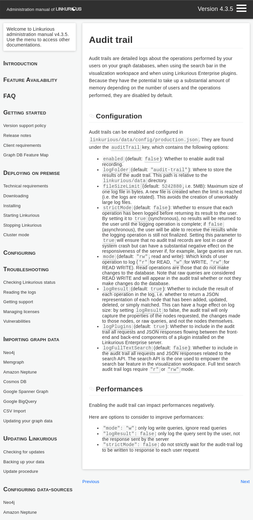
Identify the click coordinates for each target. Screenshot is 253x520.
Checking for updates (25, 451)
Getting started (24, 112)
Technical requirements (27, 185)
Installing (12, 205)
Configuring (19, 252)
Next (245, 493)
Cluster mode (17, 234)
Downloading (17, 195)
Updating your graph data (30, 420)
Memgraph (14, 362)
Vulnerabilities (18, 321)
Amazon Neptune (21, 371)
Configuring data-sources (38, 489)
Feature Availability (30, 80)
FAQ (9, 96)
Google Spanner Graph (27, 391)
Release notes (18, 135)
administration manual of (46, 9)
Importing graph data (31, 339)
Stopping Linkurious (24, 225)
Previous (91, 493)
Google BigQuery (21, 401)
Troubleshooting (26, 269)
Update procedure (22, 471)
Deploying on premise (31, 173)
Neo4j (9, 352)
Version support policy (26, 125)
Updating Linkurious (30, 438)
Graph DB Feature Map (28, 154)
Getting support (19, 301)
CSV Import (15, 410)
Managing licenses (23, 311)
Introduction (20, 63)
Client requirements (23, 145)
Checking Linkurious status (31, 282)
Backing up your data (25, 461)
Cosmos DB (16, 381)
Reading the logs (21, 292)
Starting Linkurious (23, 215)
